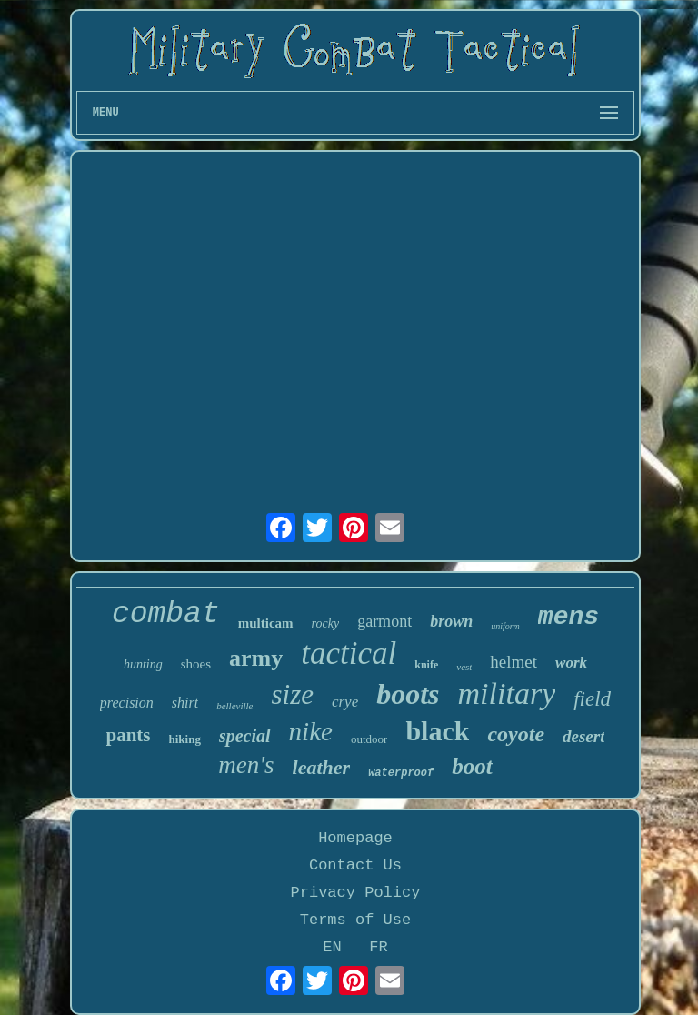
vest (464, 666)
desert (583, 736)
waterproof (401, 773)
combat (166, 614)
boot (472, 766)
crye (345, 701)
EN (332, 947)
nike (311, 731)
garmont (384, 621)
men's (246, 765)
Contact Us (355, 865)
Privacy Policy (356, 892)
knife (426, 664)
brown (451, 621)
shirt (185, 702)
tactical (348, 653)
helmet (513, 661)
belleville (234, 705)
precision (127, 702)
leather (322, 767)
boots (407, 694)
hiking (185, 739)
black (437, 731)
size (292, 694)
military (507, 693)
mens (568, 617)
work (571, 662)
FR (378, 947)
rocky (326, 623)
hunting (143, 664)
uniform (505, 626)
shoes (196, 664)
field (592, 699)
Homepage (355, 838)
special (245, 736)
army (256, 658)
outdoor (369, 739)
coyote (515, 734)
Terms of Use (355, 920)
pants (128, 735)
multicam (266, 623)
